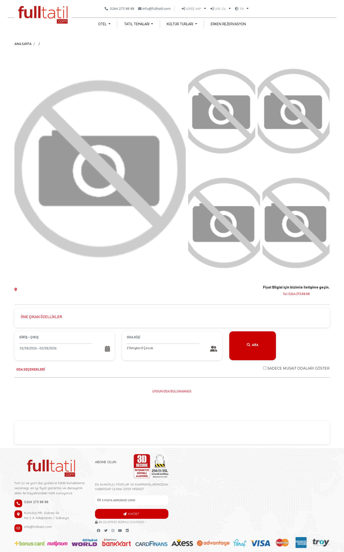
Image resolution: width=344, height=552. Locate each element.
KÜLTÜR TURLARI (180, 24)
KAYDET (133, 514)
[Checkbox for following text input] (264, 368)
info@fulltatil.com (156, 8)
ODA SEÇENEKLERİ (30, 369)
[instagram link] (112, 530)
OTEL (103, 24)
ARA (252, 345)
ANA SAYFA (23, 44)
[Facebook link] (98, 530)
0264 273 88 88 (122, 8)
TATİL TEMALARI (137, 24)
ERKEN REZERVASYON (228, 24)
